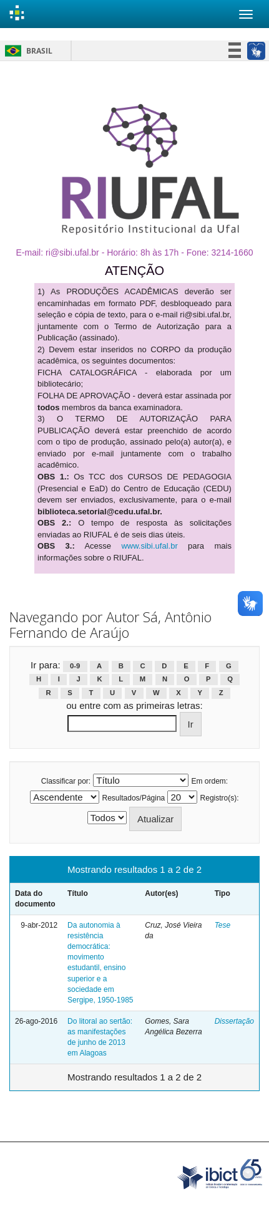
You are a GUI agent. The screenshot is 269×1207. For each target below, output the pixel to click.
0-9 (75, 666)
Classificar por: (65, 781)
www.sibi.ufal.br (149, 546)
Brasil (26, 51)
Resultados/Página (133, 798)
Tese (223, 925)
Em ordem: (210, 781)
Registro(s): (219, 798)
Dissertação (234, 1021)
